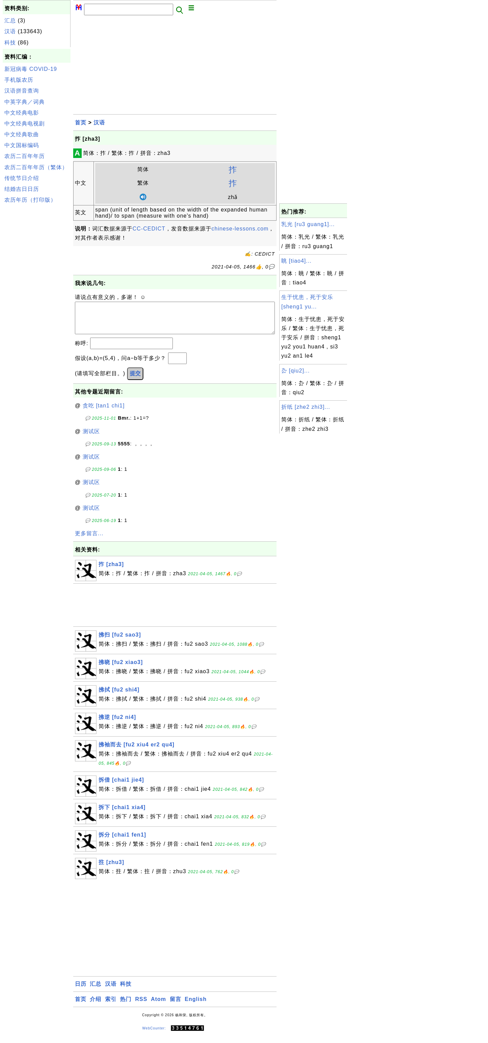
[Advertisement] (36, 307)
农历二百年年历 (24, 156)
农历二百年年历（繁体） (36, 167)
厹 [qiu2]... (295, 371)
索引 (111, 1006)
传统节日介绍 (21, 178)
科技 (10, 42)
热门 (125, 1006)
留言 (175, 1006)
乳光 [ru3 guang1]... (308, 224)
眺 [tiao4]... (296, 261)
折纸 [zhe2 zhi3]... (305, 407)
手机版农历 (18, 80)
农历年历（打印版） (30, 200)
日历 (80, 991)
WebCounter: (154, 1035)
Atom (158, 1006)
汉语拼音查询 (21, 91)
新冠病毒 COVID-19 (30, 69)
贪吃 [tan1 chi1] (104, 412)
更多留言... (89, 540)
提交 (135, 380)
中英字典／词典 (24, 102)
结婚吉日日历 (21, 189)
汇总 (10, 20)
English (196, 1006)
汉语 (10, 31)
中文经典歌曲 (21, 134)
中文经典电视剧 (24, 123)
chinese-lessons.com (239, 229)
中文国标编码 (21, 145)
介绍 (95, 1006)
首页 (80, 122)
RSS (141, 1006)
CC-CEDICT (149, 229)
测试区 (91, 438)
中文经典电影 (21, 113)
